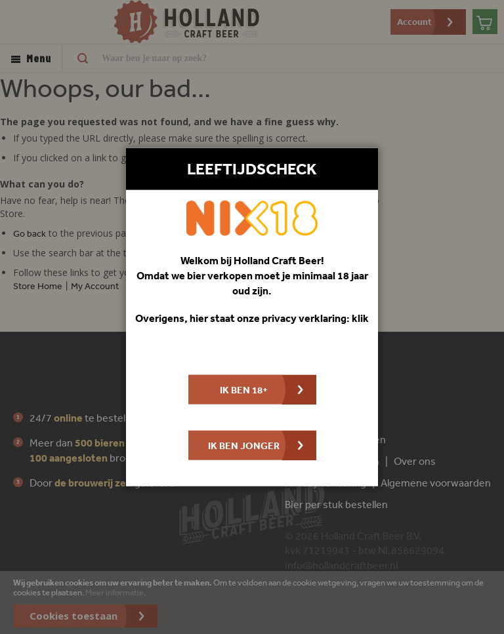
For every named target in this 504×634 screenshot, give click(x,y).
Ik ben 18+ (244, 390)
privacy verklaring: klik (315, 318)
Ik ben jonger (244, 445)
